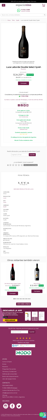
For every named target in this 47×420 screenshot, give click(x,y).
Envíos (4, 364)
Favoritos (23, 69)
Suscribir (32, 154)
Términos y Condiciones (9, 371)
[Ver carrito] (44, 5)
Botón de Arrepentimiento (10, 376)
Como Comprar (7, 361)
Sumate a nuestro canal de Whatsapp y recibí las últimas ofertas (23, 99)
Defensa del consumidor (9, 374)
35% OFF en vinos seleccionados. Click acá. (23, 1)
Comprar (24, 83)
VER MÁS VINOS (23, 304)
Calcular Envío (23, 129)
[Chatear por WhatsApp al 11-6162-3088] (23, 10)
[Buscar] (44, 14)
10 (28, 298)
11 (29, 298)
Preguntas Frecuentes (9, 369)
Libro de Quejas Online (9, 379)
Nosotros (5, 366)
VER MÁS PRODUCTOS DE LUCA (23, 189)
